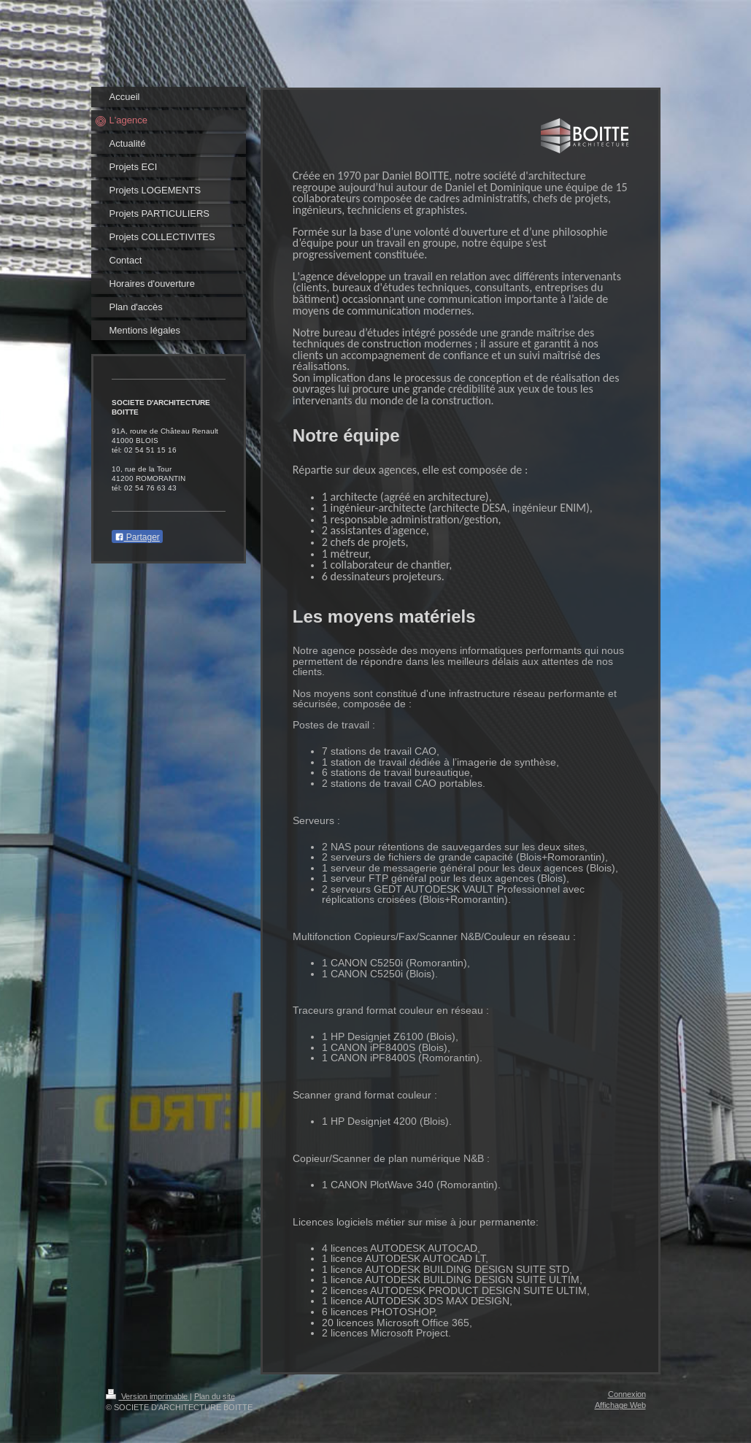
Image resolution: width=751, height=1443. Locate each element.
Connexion (627, 1394)
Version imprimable (148, 1396)
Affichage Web (620, 1405)
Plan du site (214, 1396)
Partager (137, 537)
